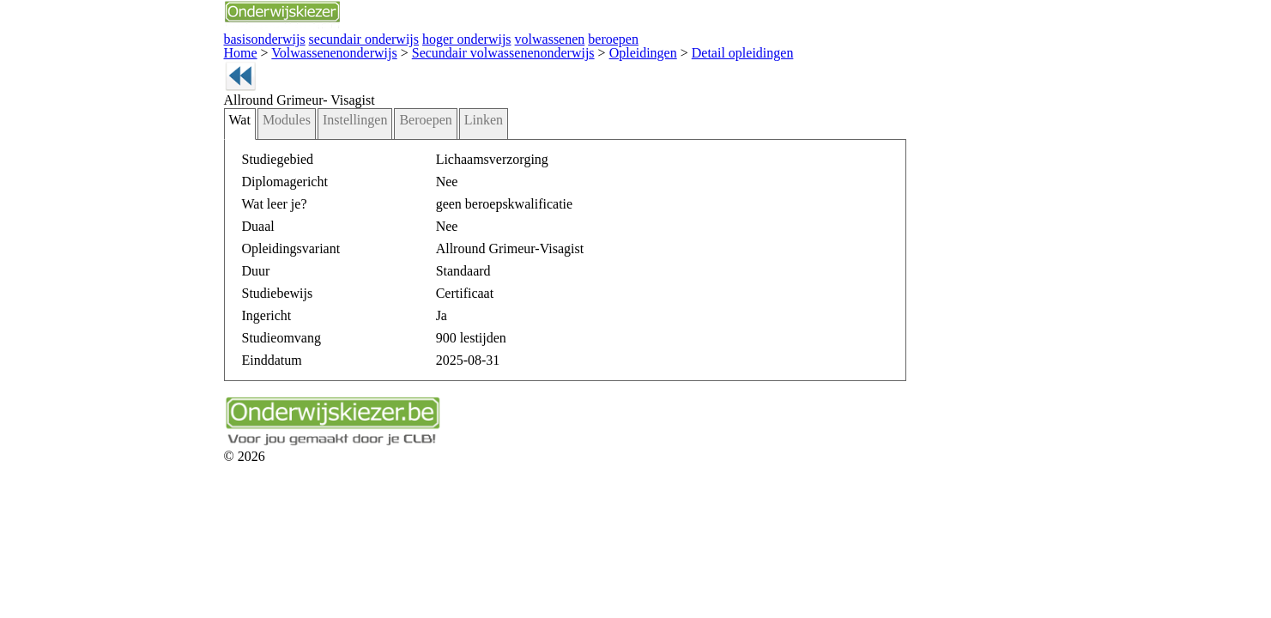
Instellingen (235, 144)
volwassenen (396, 37)
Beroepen (297, 144)
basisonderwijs (155, 37)
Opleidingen (476, 49)
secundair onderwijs (238, 37)
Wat (135, 144)
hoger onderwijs (325, 37)
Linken (346, 144)
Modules (176, 144)
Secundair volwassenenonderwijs (358, 49)
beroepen (451, 37)
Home (135, 49)
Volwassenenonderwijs (215, 49)
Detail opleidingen (557, 49)
